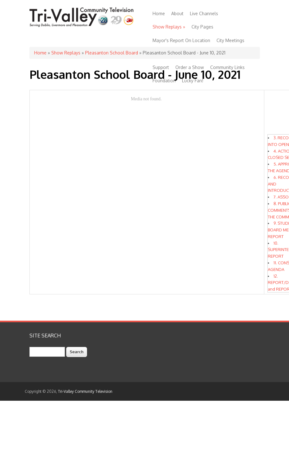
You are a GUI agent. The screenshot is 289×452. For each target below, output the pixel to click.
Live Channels (204, 13)
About (177, 13)
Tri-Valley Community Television (85, 391)
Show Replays (169, 26)
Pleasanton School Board (111, 52)
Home (159, 13)
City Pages (202, 26)
